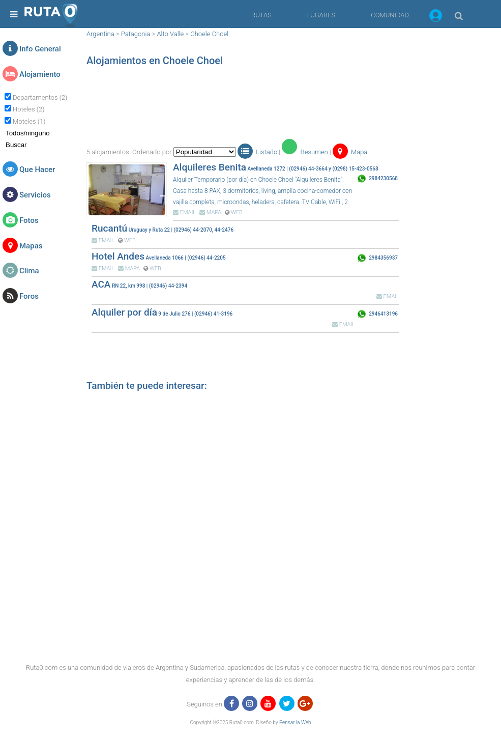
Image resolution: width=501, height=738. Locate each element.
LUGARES (321, 15)
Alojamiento (40, 74)
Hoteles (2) (28, 109)
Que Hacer (37, 169)
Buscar (16, 145)
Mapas (30, 245)
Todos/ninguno (28, 133)
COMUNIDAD (390, 15)
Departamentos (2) (40, 97)
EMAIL (184, 212)
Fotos (29, 220)
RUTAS (261, 15)
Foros (29, 296)
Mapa (350, 152)
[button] (435, 17)
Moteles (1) (29, 121)
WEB (234, 212)
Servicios (35, 195)
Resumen (305, 152)
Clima (29, 270)
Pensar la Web (295, 722)
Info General (40, 48)
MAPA (210, 212)
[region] (242, 104)
